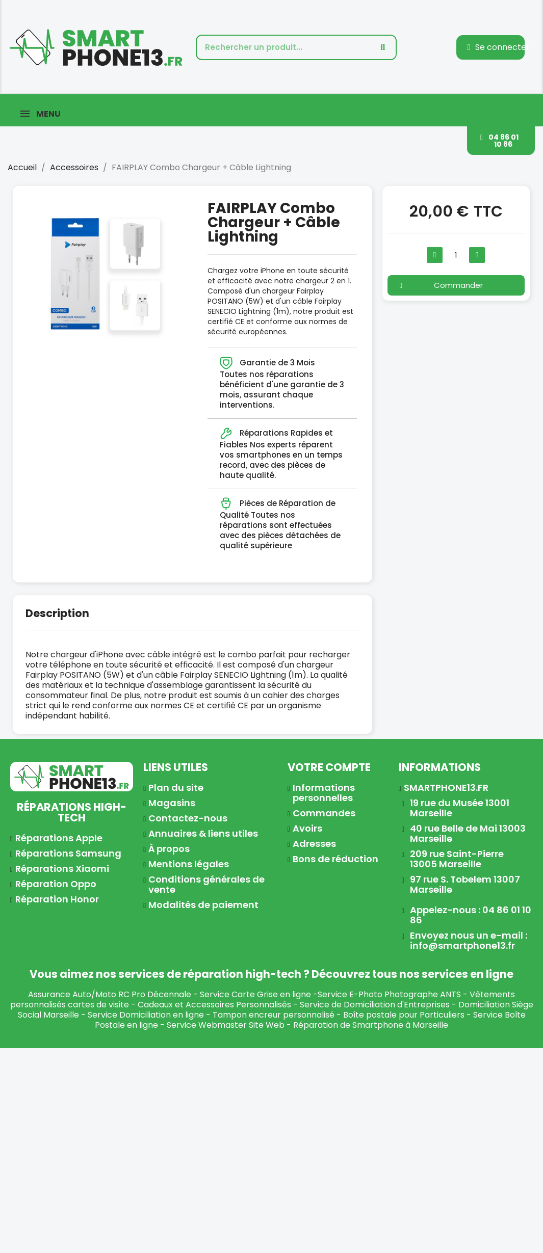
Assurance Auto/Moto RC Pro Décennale (109, 994)
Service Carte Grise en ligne (255, 994)
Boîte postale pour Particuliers (403, 1015)
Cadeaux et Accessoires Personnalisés (214, 1004)
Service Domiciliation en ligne (146, 1015)
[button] (501, 140)
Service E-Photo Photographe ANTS (389, 994)
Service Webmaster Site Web (226, 1025)
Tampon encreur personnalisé (273, 1015)
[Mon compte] (498, 47)
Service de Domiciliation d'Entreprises (375, 1004)
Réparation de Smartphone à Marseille (370, 1025)
